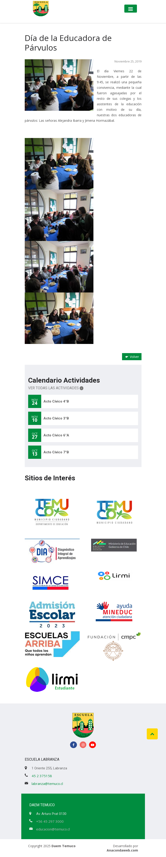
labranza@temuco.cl (47, 783)
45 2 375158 (42, 775)
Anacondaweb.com (122, 850)
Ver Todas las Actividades (56, 388)
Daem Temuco (64, 846)
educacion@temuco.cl (53, 829)
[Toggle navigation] (130, 9)
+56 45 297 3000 (50, 821)
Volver (131, 356)
